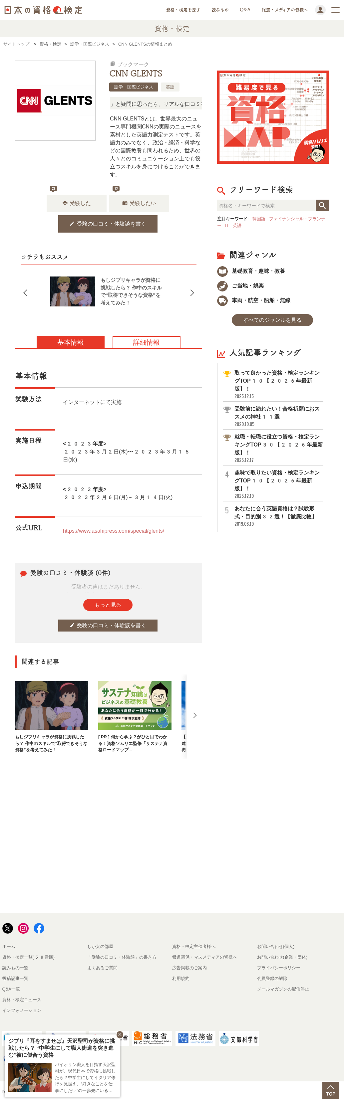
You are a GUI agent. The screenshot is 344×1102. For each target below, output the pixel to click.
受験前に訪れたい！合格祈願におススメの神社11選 (278, 416)
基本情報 (70, 342)
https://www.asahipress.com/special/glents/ (113, 531)
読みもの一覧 (15, 967)
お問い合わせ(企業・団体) (282, 957)
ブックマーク (129, 64)
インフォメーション (21, 1010)
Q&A (245, 10)
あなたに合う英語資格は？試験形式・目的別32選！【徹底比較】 (278, 516)
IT (227, 225)
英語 (170, 87)
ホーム (8, 946)
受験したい (139, 203)
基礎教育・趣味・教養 (251, 271)
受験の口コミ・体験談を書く (108, 224)
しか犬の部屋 (100, 946)
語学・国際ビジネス (133, 87)
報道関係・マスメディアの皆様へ (204, 957)
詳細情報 (146, 342)
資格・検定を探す (183, 10)
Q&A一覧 (11, 989)
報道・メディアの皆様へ (284, 10)
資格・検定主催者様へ (193, 946)
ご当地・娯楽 (240, 285)
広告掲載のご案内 (189, 967)
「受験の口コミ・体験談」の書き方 (122, 957)
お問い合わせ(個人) (276, 946)
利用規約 (180, 978)
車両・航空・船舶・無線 (253, 300)
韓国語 (258, 218)
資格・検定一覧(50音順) (28, 957)
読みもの (220, 10)
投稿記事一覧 (15, 978)
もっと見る (108, 605)
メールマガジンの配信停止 (283, 989)
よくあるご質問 (102, 967)
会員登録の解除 (272, 978)
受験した (76, 203)
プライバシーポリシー (278, 967)
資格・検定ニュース (21, 999)
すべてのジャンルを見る (272, 320)
